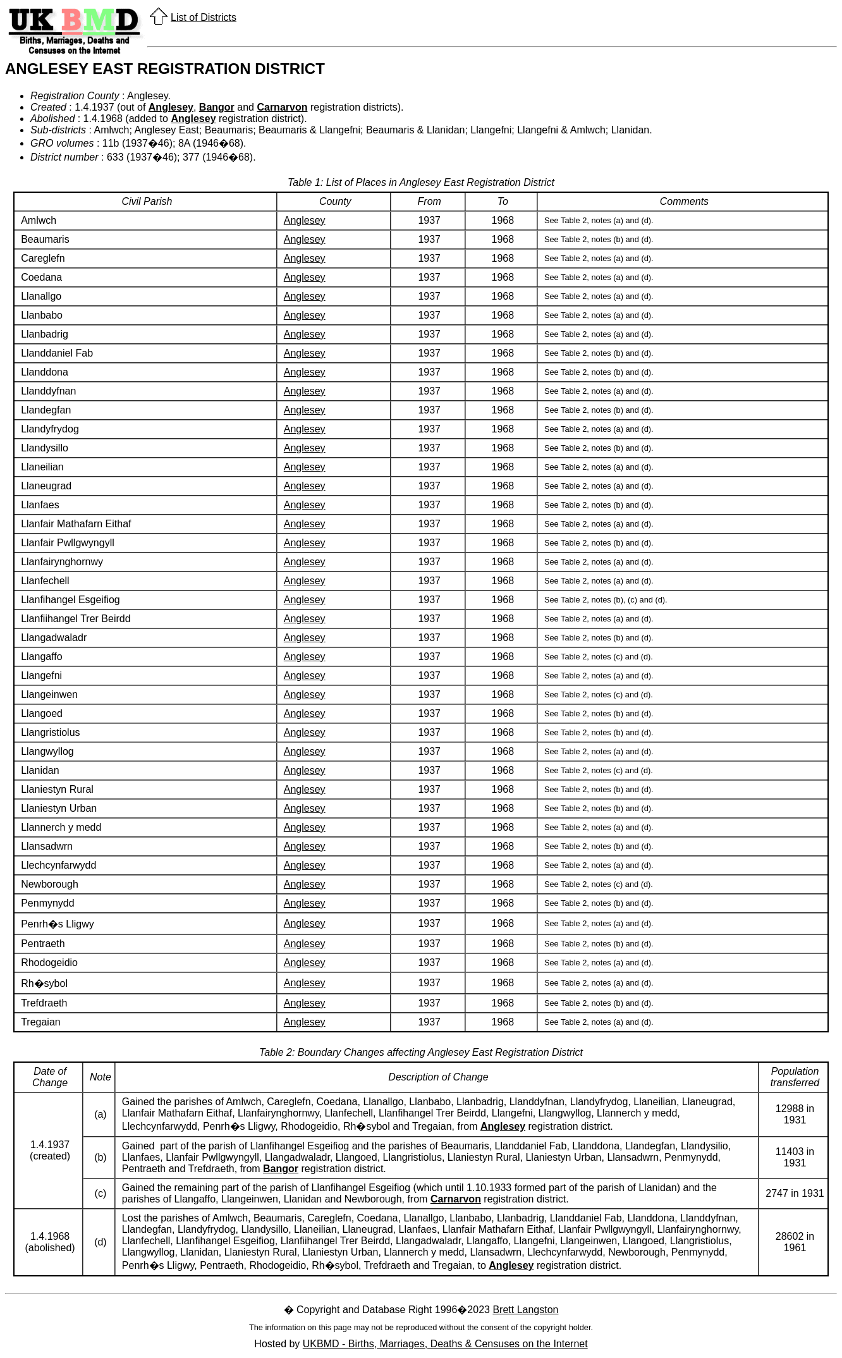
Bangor (217, 107)
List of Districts (203, 17)
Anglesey (171, 107)
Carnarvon (282, 107)
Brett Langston (525, 1309)
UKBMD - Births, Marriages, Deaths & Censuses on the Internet (445, 1343)
